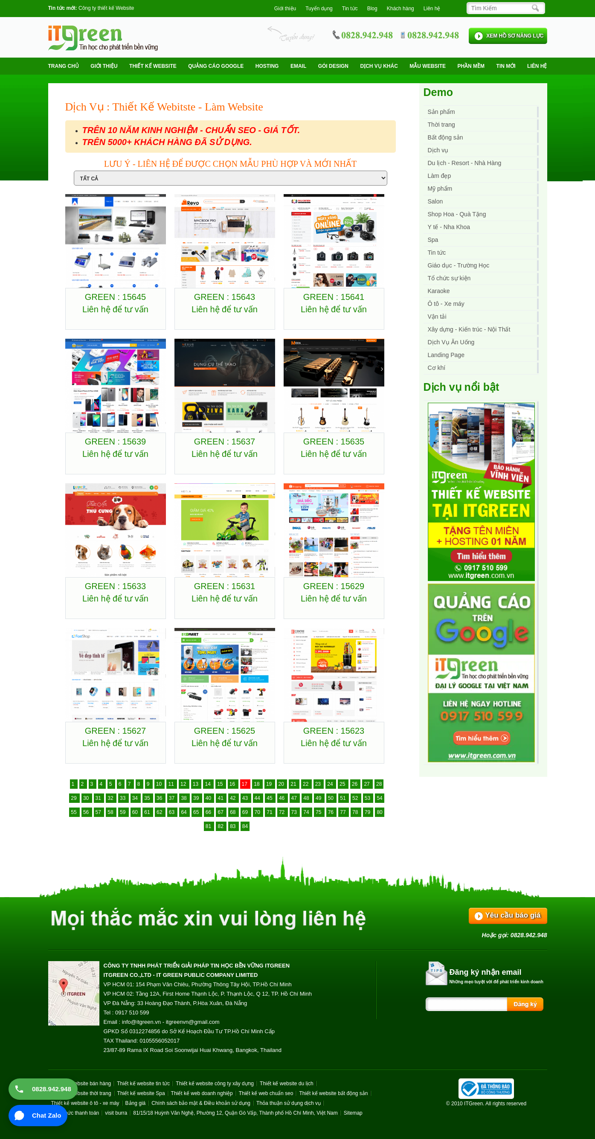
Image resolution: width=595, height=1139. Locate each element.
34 (135, 798)
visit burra (116, 1113)
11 (171, 784)
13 (196, 784)
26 (355, 784)
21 (294, 784)
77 (343, 812)
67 (221, 812)
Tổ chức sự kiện (449, 278)
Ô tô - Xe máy (446, 303)
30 (86, 798)
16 (233, 784)
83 (233, 826)
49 (319, 798)
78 (356, 812)
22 (306, 784)
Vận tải (437, 316)
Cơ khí (437, 367)
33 (123, 798)
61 (147, 812)
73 (295, 812)
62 (160, 812)
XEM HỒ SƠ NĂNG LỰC (514, 36)
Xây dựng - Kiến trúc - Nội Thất (469, 329)
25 (343, 784)
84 (245, 826)
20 (282, 784)
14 (208, 784)
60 (135, 812)
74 (307, 812)
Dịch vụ (438, 150)
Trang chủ (63, 66)
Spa (433, 239)
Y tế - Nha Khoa (449, 227)
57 (99, 812)
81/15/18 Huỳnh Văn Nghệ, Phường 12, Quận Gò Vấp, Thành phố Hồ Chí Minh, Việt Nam (235, 1113)
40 (209, 798)
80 (379, 812)
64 (184, 812)
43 (246, 798)
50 (331, 798)
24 (330, 784)
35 (147, 798)
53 (368, 798)
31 (99, 798)
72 (282, 812)
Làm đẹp (439, 175)
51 (343, 798)
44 (258, 798)
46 (282, 798)
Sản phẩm (441, 111)
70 (258, 812)
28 (379, 784)
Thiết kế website (153, 66)
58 (111, 812)
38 (184, 798)
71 (270, 812)
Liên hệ (432, 9)
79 (368, 812)
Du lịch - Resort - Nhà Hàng (465, 163)
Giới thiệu (285, 9)
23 (318, 784)
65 (196, 812)
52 (356, 798)
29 (74, 798)
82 (221, 826)
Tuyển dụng (319, 9)
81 (209, 826)
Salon (435, 201)
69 (246, 812)
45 (270, 798)
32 (111, 798)
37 (172, 798)
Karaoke (439, 291)
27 (367, 784)
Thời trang (441, 124)
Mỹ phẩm (440, 188)
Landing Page (446, 355)
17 (245, 784)
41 (221, 798)
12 (184, 784)
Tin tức (437, 252)
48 (307, 798)
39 (196, 798)
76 (331, 812)
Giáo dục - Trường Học (459, 265)
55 (74, 812)
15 (220, 784)
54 (379, 798)
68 (233, 812)
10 (159, 784)
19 (269, 784)
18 (257, 784)
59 (123, 812)
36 (160, 798)
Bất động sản (445, 137)
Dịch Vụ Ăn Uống (451, 342)
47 (295, 798)
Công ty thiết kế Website (106, 8)
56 (86, 812)
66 (209, 812)
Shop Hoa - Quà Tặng (457, 214)
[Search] (503, 8)
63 (172, 812)
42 (233, 798)
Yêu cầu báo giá (513, 915)
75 (319, 812)
